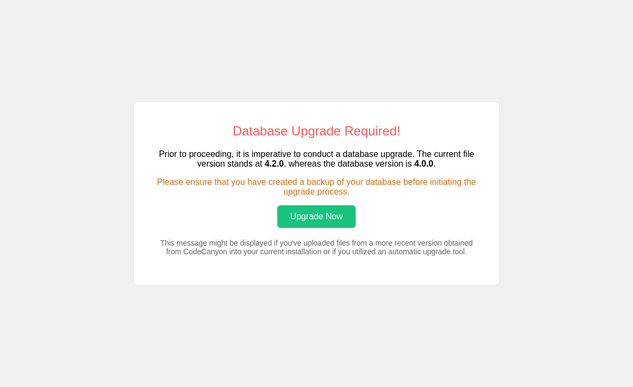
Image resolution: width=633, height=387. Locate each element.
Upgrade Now (316, 216)
